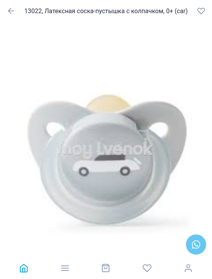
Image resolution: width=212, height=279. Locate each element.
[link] (23, 268)
